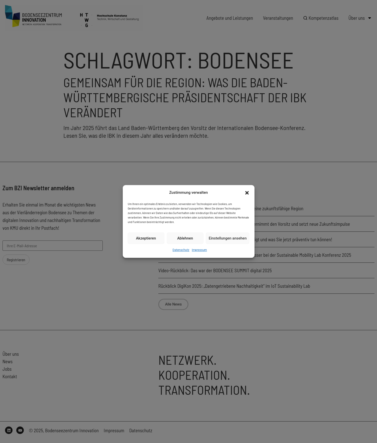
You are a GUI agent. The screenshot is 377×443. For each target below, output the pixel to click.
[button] (246, 192)
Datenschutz (181, 250)
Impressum (199, 250)
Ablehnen (185, 238)
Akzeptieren (146, 238)
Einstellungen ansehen (227, 238)
